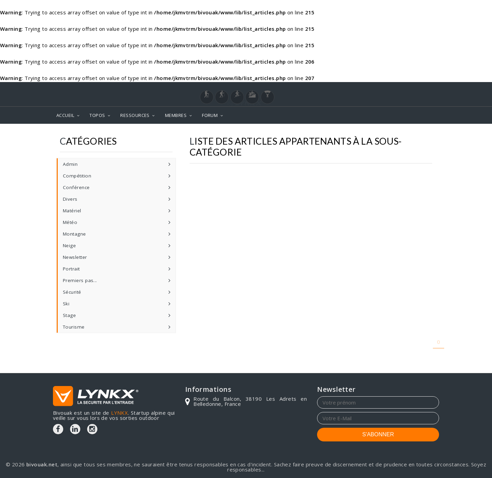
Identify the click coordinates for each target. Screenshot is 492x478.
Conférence (76, 187)
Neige (69, 245)
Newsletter (75, 257)
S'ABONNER (378, 434)
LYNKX (119, 412)
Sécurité (72, 292)
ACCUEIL (65, 115)
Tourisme (74, 327)
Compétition (77, 176)
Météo (70, 222)
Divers (70, 199)
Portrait (71, 269)
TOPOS (97, 115)
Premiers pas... (80, 280)
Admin (70, 164)
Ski (66, 304)
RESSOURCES (135, 115)
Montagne (74, 234)
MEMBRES (176, 115)
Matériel (72, 211)
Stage (69, 315)
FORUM (210, 115)
